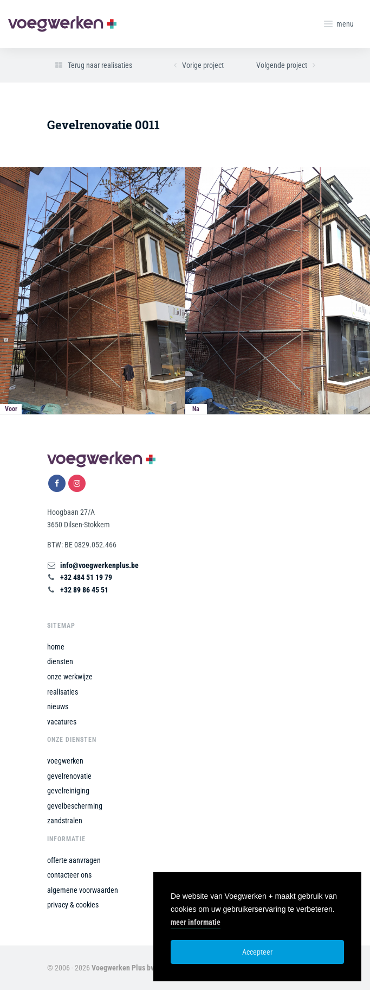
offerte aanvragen (74, 860)
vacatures (61, 721)
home (55, 646)
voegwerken (65, 760)
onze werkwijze (70, 676)
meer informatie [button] (195, 922)
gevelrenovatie (69, 776)
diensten (60, 661)
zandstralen (64, 820)
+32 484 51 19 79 (86, 577)
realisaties (62, 692)
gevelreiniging (68, 790)
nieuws (57, 706)
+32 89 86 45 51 (84, 589)
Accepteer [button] (257, 952)
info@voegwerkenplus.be (99, 565)
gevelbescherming (74, 806)
